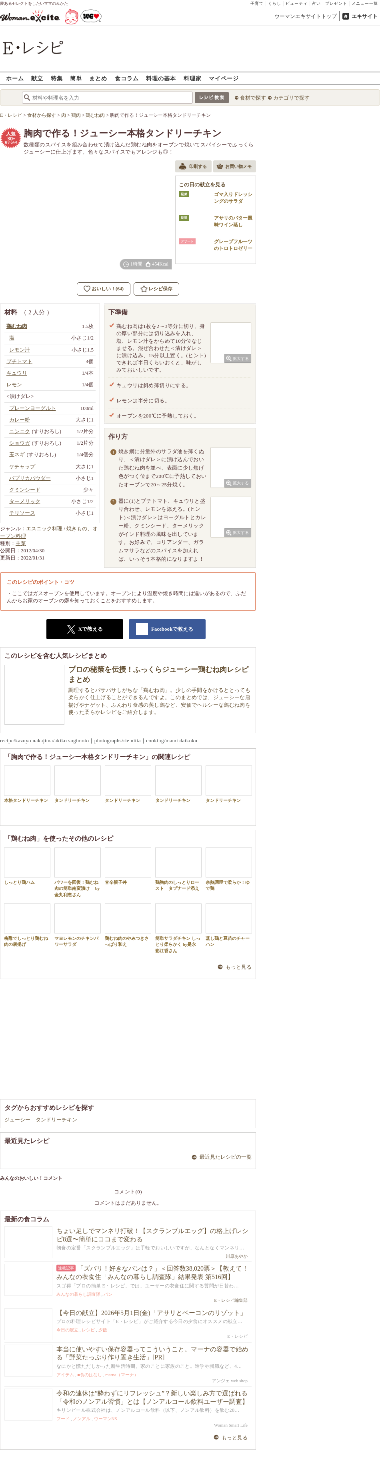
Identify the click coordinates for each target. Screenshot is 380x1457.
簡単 (76, 78)
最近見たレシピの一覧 (226, 1157)
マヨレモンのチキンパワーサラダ (77, 925)
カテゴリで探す (291, 98)
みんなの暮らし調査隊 (78, 1294)
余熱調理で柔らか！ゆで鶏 (229, 869)
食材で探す (253, 98)
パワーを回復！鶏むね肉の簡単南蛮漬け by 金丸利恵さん (77, 872)
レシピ (88, 1329)
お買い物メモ (234, 167)
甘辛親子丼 (128, 866)
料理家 (193, 78)
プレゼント (336, 3)
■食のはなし (89, 1374)
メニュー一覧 (365, 3)
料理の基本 (161, 78)
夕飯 (102, 1329)
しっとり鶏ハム (27, 866)
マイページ (224, 78)
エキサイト (365, 16)
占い (316, 3)
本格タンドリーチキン (27, 784)
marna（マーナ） (121, 1374)
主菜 (21, 543)
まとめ (98, 78)
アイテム (65, 1374)
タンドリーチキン (77, 784)
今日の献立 (67, 1329)
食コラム (127, 78)
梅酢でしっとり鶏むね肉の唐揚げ (27, 925)
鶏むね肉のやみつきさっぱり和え (128, 925)
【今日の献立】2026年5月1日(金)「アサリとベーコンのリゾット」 (151, 1312)
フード (63, 1418)
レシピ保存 (160, 289)
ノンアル (81, 1418)
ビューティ (297, 3)
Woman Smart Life (231, 1425)
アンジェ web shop (230, 1380)
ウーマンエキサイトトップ (305, 16)
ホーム (15, 78)
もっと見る (239, 967)
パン (108, 1294)
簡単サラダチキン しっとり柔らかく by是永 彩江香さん (178, 928)
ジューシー (17, 1120)
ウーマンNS (105, 1418)
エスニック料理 (44, 529)
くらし (274, 3)
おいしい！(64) (108, 289)
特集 (57, 78)
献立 (37, 78)
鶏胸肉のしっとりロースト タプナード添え (178, 869)
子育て (257, 3)
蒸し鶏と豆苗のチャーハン (229, 925)
